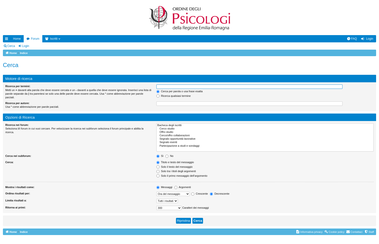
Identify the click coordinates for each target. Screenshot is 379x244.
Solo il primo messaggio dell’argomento (181, 175)
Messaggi (164, 187)
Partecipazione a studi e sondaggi (265, 146)
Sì (159, 155)
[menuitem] (352, 38)
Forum (35, 38)
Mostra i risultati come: (19, 187)
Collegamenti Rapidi (7, 39)
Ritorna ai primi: (15, 207)
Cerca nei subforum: (18, 155)
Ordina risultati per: (17, 193)
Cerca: (9, 162)
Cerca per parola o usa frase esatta (179, 91)
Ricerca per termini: (17, 86)
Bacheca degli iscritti (265, 125)
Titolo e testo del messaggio (175, 162)
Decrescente (219, 193)
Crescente (199, 193)
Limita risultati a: (16, 200)
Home (17, 38)
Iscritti (54, 38)
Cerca (11, 46)
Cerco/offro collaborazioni (265, 135)
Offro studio (265, 132)
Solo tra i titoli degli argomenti (176, 171)
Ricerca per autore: (17, 103)
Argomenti (182, 187)
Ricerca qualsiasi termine (173, 95)
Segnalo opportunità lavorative (265, 139)
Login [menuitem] (369, 38)
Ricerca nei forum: (17, 124)
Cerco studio (265, 128)
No (169, 155)
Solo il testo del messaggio (174, 166)
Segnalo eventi (265, 142)
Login (25, 46)
